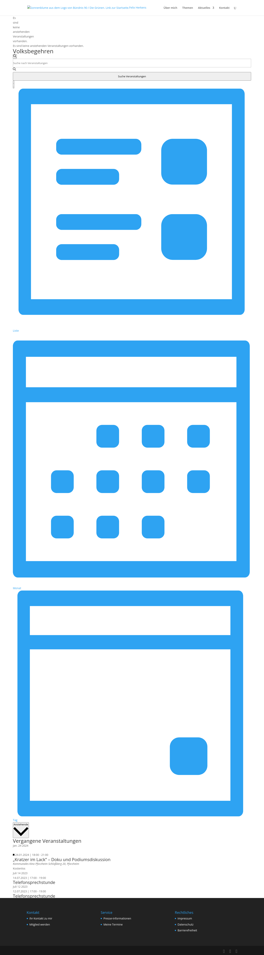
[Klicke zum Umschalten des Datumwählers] (21, 830)
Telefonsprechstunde (34, 882)
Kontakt (224, 8)
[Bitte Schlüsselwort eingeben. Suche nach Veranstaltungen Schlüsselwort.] (132, 63)
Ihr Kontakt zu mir (40, 918)
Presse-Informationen (117, 918)
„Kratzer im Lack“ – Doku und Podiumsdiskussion (61, 859)
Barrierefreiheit (187, 930)
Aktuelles (204, 8)
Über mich (170, 8)
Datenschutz (185, 924)
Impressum (185, 918)
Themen (187, 8)
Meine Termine (113, 924)
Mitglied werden (39, 924)
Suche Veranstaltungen (132, 76)
